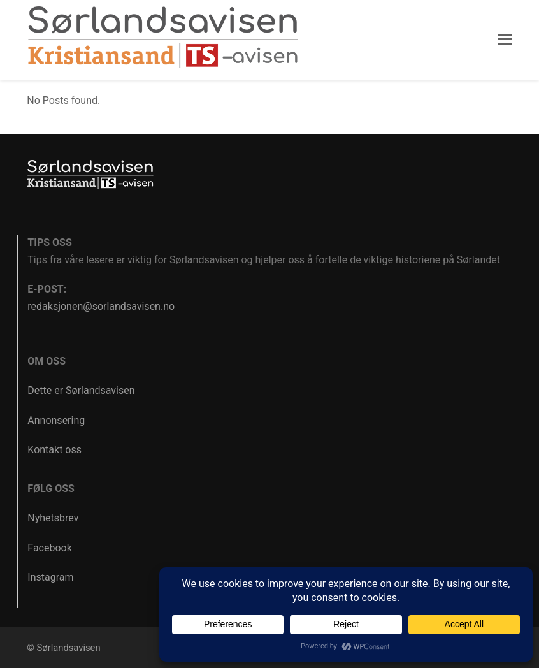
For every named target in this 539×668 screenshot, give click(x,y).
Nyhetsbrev (52, 518)
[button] (505, 39)
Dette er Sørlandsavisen (80, 390)
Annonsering (56, 420)
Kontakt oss (54, 450)
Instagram (50, 577)
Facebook (49, 548)
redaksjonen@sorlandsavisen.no (101, 306)
